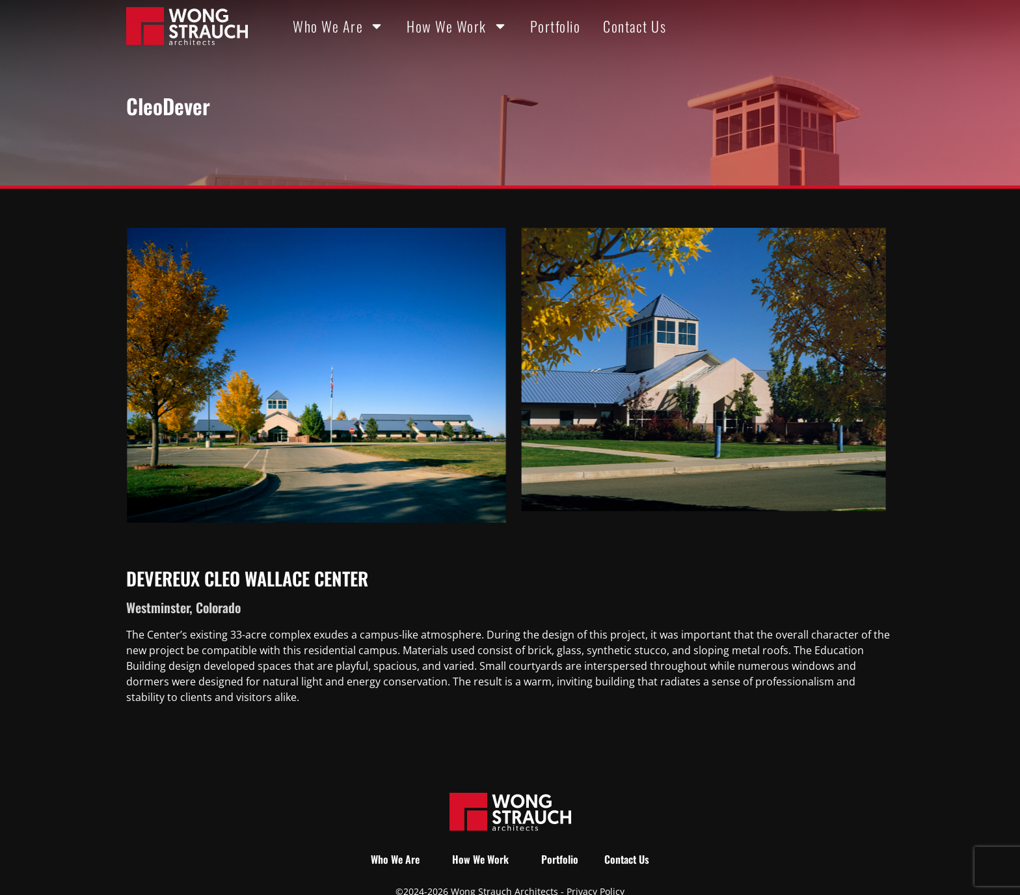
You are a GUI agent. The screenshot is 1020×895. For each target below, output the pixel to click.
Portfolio (555, 26)
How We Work (457, 26)
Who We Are (338, 26)
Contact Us (634, 26)
